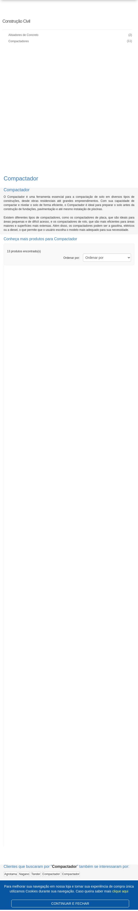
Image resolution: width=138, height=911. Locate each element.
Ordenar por (71, 258)
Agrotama (10, 874)
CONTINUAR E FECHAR (70, 903)
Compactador (51, 874)
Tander (35, 874)
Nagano (24, 874)
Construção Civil (16, 21)
